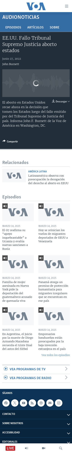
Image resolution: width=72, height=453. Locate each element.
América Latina (37, 172)
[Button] (10, 142)
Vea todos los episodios (55, 355)
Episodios (13, 27)
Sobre (54, 27)
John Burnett (10, 64)
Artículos (35, 27)
